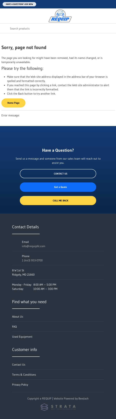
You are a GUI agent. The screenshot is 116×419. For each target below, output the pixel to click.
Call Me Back (58, 200)
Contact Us (58, 173)
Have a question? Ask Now (19, 4)
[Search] (58, 28)
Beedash (83, 398)
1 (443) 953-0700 (32, 260)
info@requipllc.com (33, 246)
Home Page (13, 102)
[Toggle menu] (4, 15)
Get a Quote (58, 187)
